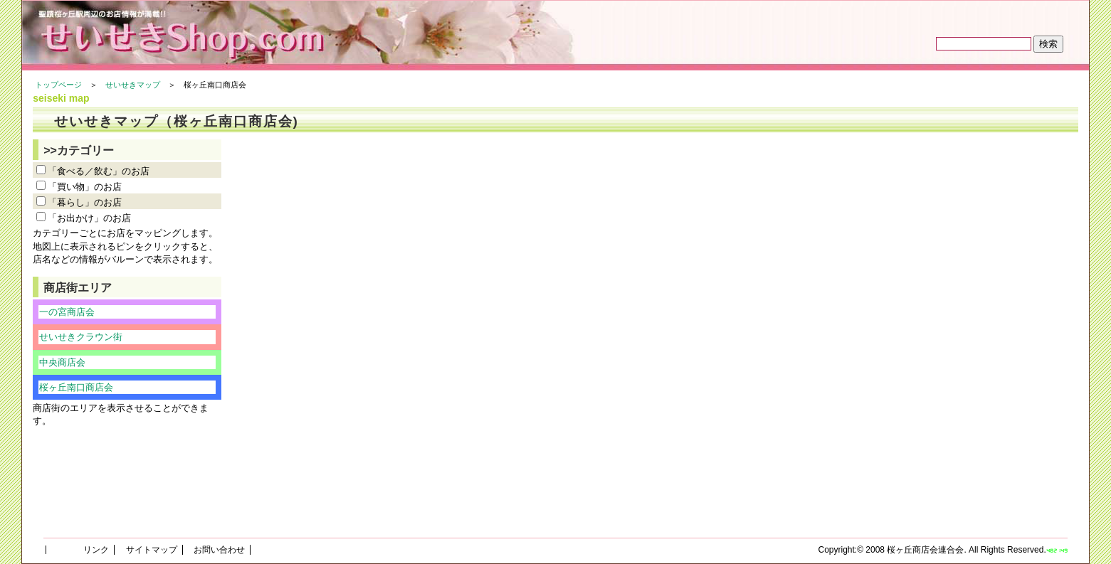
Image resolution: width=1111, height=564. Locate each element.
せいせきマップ (132, 84)
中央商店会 (62, 362)
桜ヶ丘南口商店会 (76, 387)
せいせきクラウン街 (80, 336)
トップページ (58, 84)
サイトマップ (151, 550)
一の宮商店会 (67, 312)
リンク (96, 550)
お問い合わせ (219, 550)
